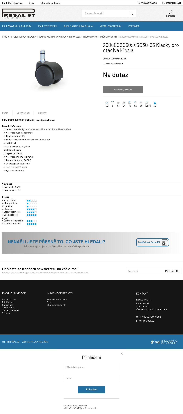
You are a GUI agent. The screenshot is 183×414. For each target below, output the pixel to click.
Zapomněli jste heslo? (76, 405)
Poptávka (133, 26)
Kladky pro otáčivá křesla (52, 37)
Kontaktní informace (12, 3)
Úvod (4, 37)
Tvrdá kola (74, 37)
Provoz (42, 113)
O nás (31, 3)
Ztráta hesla (8, 308)
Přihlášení (91, 389)
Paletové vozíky (47, 26)
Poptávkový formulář (123, 90)
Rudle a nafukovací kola (78, 26)
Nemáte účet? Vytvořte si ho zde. (81, 408)
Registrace (7, 305)
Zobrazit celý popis (113, 64)
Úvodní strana (9, 299)
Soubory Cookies (10, 310)
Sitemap (6, 313)
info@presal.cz (173, 3)
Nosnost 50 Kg (90, 37)
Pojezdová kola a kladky (16, 26)
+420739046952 (149, 3)
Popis (5, 113)
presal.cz (14, 342)
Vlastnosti (23, 113)
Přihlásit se (172, 271)
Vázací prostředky (110, 26)
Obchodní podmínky (51, 3)
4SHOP (173, 343)
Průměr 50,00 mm (108, 37)
